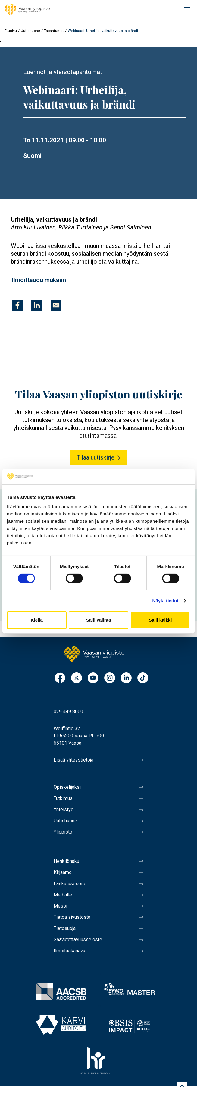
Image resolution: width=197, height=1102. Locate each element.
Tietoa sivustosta (72, 917)
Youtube (93, 678)
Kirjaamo (63, 872)
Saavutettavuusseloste (78, 939)
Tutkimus (63, 798)
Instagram (109, 678)
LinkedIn (126, 678)
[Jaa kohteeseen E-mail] (56, 305)
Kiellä (37, 620)
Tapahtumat (54, 31)
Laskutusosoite (70, 883)
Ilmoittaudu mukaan (39, 280)
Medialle (63, 895)
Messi (60, 906)
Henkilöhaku (66, 861)
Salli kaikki (160, 620)
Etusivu (11, 31)
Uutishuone (30, 31)
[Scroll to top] (182, 1086)
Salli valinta (98, 620)
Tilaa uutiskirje (95, 457)
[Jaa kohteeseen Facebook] (17, 305)
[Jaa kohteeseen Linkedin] (36, 305)
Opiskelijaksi (67, 787)
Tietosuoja (65, 928)
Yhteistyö (63, 809)
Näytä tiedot (165, 600)
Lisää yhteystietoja (73, 760)
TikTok (142, 678)
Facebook (60, 678)
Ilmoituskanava (69, 951)
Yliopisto (63, 832)
